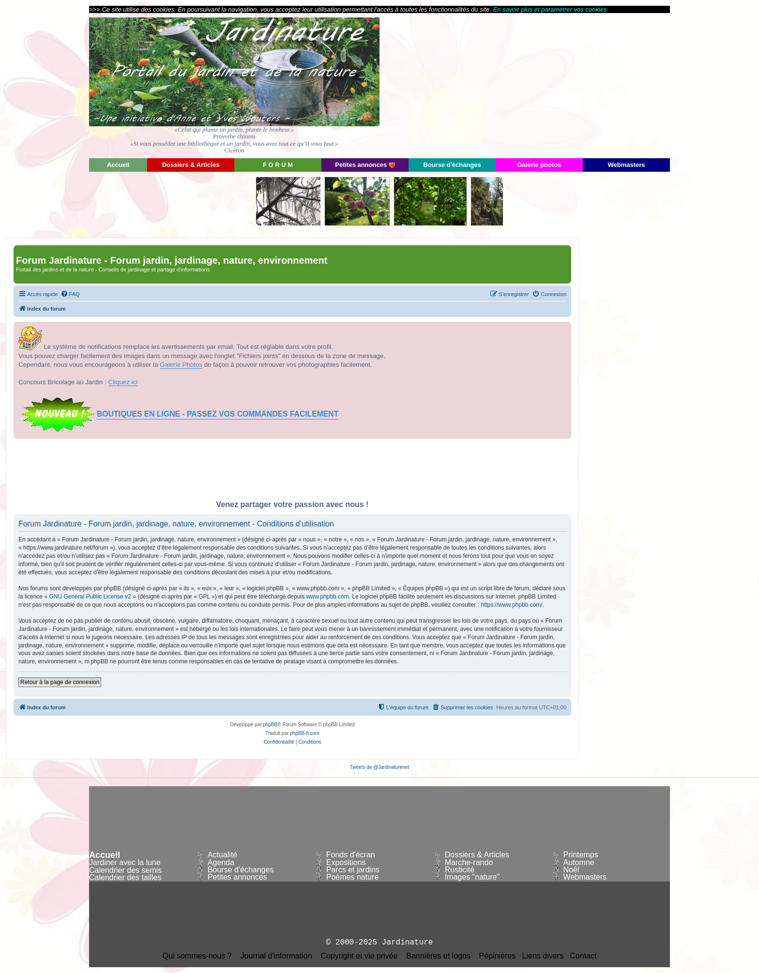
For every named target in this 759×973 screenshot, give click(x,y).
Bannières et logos (438, 956)
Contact (583, 956)
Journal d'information (276, 956)
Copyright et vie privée (358, 956)
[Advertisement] (582, 84)
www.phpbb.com (327, 596)
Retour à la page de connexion (59, 682)
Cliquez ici (123, 382)
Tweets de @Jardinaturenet (379, 767)
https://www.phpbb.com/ (511, 604)
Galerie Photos (181, 364)
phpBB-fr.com (304, 733)
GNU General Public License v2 (90, 596)
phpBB (270, 724)
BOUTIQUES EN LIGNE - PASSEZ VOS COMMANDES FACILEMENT (217, 414)
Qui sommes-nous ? (197, 956)
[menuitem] (70, 294)
